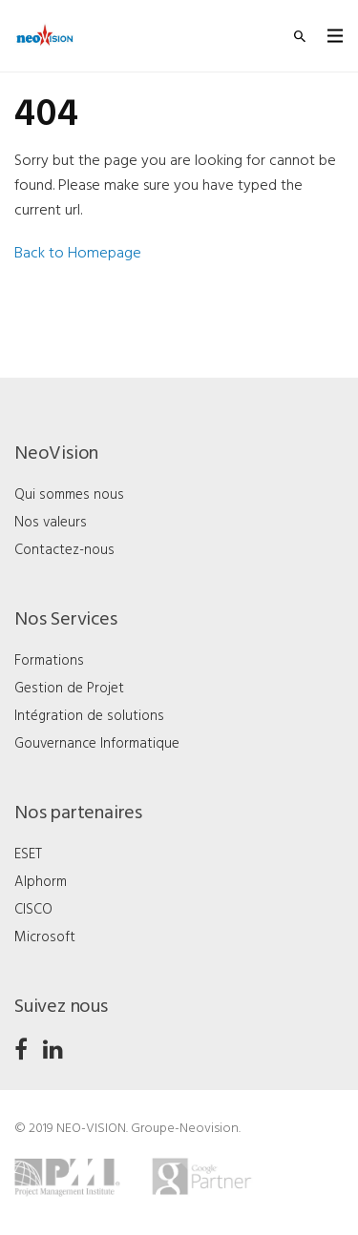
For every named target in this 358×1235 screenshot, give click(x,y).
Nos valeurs (50, 522)
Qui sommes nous (69, 495)
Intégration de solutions (89, 716)
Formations (49, 660)
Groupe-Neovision (185, 1129)
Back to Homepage (77, 253)
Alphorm (40, 882)
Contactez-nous (64, 550)
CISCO (33, 909)
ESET (28, 854)
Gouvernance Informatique (96, 743)
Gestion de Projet (69, 688)
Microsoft (44, 937)
